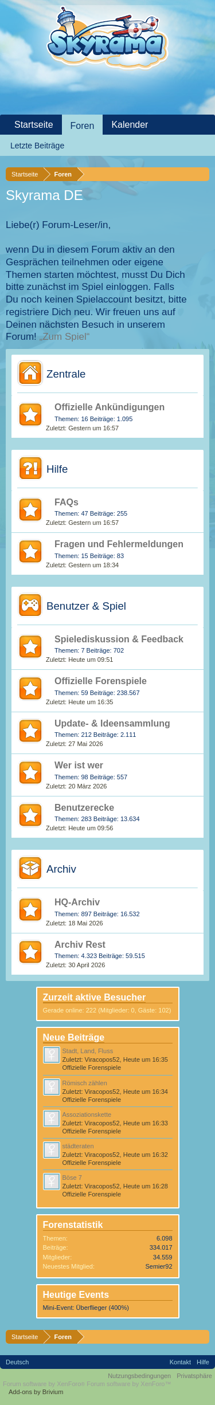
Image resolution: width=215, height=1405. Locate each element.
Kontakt (180, 1362)
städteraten (78, 1146)
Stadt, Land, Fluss (88, 1050)
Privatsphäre (194, 1375)
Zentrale (65, 374)
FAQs (66, 502)
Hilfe (57, 469)
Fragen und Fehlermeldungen (118, 544)
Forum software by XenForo (45, 1383)
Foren (83, 126)
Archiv (61, 869)
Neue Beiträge (74, 1037)
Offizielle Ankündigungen (109, 407)
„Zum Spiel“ (65, 336)
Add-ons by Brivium (36, 1391)
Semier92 (158, 1266)
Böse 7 (72, 1177)
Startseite (33, 124)
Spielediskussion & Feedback (118, 639)
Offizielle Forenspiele (100, 681)
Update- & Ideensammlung (112, 723)
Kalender (129, 124)
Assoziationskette (87, 1114)
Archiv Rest (79, 944)
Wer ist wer (78, 765)
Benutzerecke (84, 808)
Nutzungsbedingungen (139, 1375)
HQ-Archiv (77, 902)
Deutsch (17, 1362)
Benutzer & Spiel (86, 606)
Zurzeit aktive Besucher (94, 997)
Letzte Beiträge (37, 145)
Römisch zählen (84, 1083)
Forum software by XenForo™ (129, 1383)
